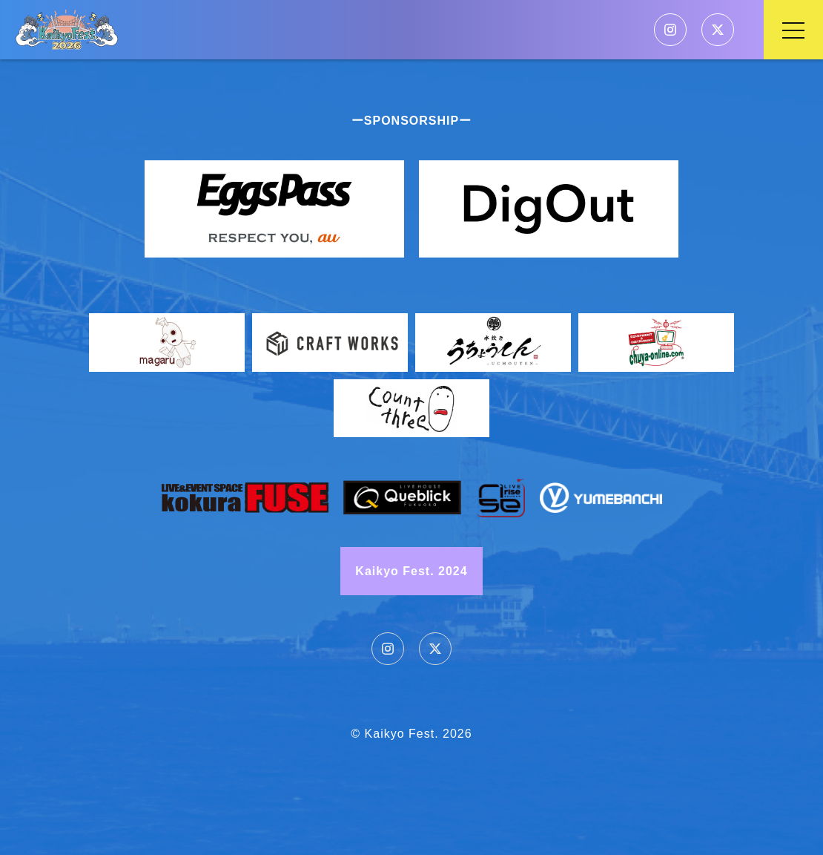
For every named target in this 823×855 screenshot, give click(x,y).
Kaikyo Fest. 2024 (411, 571)
